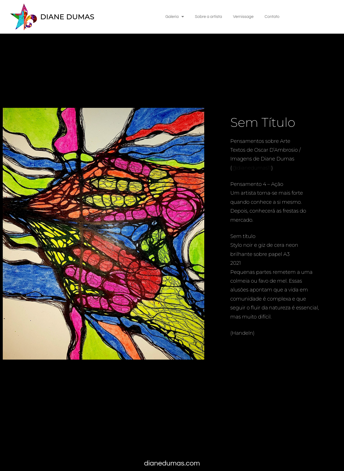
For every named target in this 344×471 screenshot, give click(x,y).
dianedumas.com (172, 463)
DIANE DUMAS (67, 16)
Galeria (174, 17)
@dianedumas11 (251, 168)
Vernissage (243, 17)
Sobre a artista (208, 17)
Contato (272, 17)
